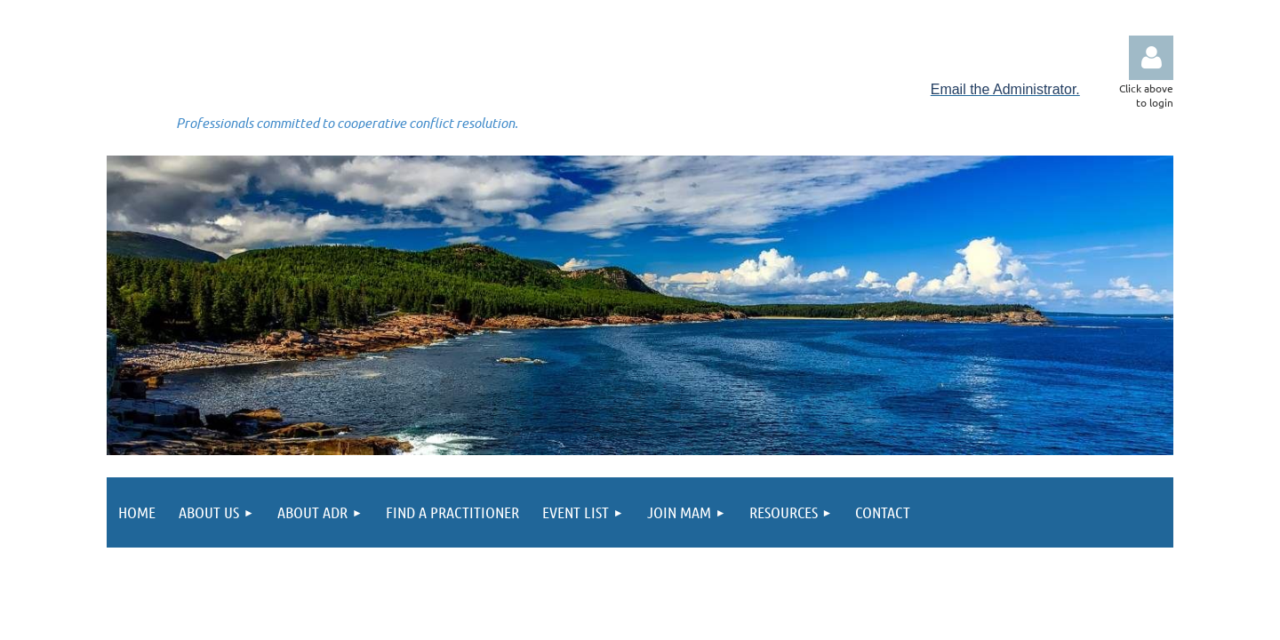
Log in (1151, 58)
